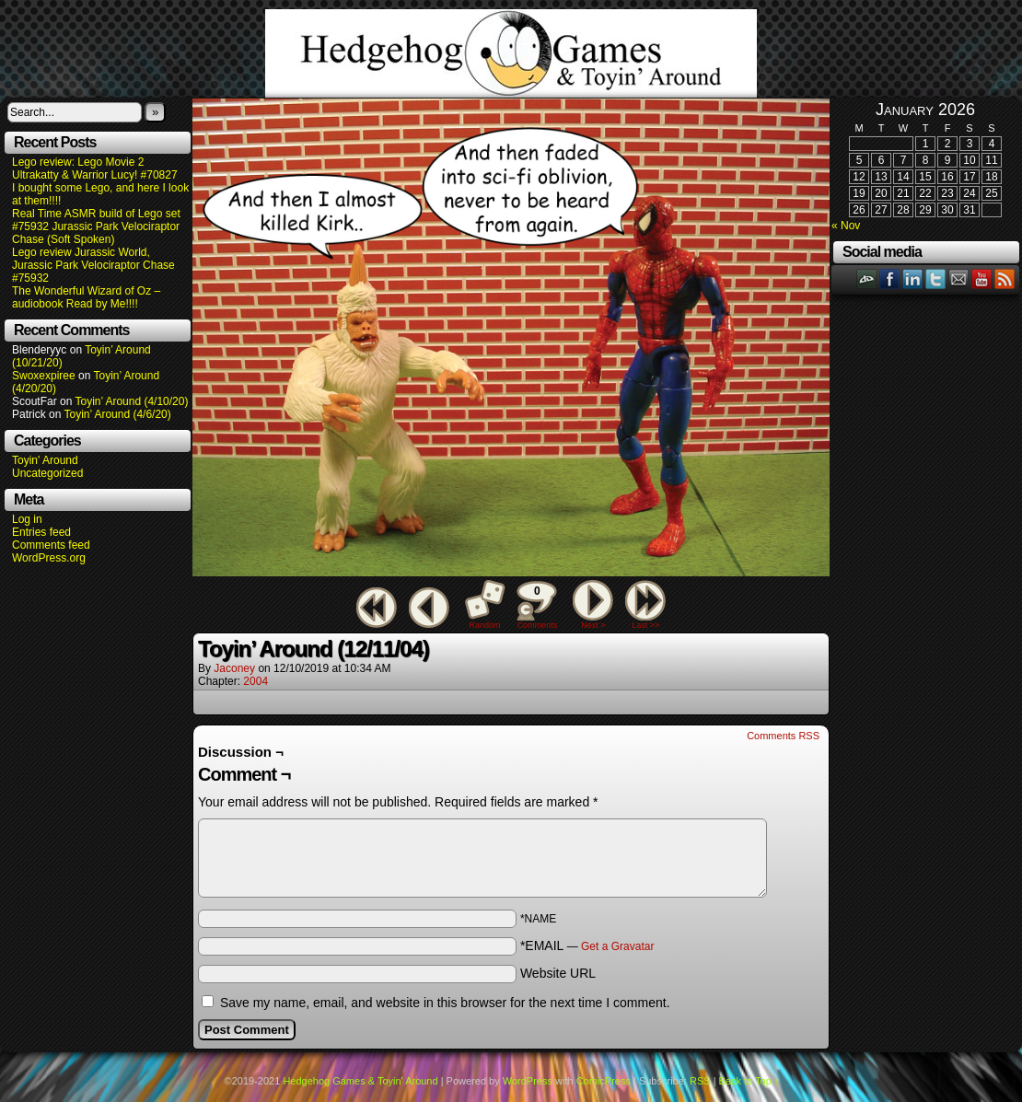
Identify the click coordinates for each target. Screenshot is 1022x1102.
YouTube (981, 278)
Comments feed (51, 545)
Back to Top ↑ (749, 1080)
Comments (537, 605)
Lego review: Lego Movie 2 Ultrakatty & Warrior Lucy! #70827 (95, 168)
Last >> (645, 625)
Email (958, 278)
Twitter (935, 278)
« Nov (845, 225)
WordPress (527, 1080)
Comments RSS (783, 735)
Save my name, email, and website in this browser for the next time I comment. (445, 1002)
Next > (593, 625)
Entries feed (41, 532)
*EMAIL (587, 945)
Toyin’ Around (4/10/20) (132, 401)
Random (485, 625)
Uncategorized (47, 473)
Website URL (558, 973)
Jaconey (234, 668)
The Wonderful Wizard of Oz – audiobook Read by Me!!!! (86, 297)
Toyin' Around (45, 460)
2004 (255, 681)
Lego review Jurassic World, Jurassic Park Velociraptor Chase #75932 (93, 265)
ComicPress (603, 1080)
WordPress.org (49, 557)
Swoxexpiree (43, 375)
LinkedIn (912, 278)
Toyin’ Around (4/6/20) (117, 414)
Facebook (889, 278)
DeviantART (866, 278)
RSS (1004, 278)
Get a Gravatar (617, 946)
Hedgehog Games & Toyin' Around (511, 53)
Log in (27, 519)
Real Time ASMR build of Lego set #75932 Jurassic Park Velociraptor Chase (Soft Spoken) (96, 226)
